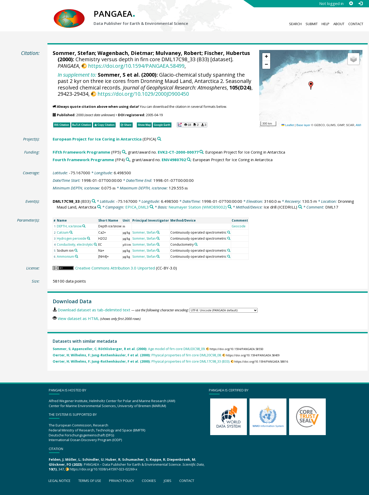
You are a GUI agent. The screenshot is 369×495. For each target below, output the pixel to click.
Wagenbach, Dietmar (125, 53)
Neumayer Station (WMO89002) (198, 207)
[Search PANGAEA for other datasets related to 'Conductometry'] (196, 244)
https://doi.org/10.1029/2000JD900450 (143, 93)
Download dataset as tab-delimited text (94, 309)
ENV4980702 (174, 159)
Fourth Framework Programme (83, 159)
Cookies (149, 480)
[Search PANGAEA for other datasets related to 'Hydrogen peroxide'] (88, 238)
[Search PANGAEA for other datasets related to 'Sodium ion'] (76, 250)
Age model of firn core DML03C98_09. (129, 349)
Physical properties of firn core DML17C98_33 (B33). (141, 361)
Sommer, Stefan (74, 53)
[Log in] (360, 3)
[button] (311, 85)
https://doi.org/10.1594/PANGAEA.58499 (136, 65)
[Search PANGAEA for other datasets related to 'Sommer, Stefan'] (158, 232)
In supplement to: (77, 74)
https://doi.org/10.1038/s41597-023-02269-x (103, 469)
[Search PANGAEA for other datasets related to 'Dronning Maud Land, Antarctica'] (99, 207)
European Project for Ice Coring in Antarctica (97, 139)
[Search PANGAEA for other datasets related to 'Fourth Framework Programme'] (128, 160)
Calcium (63, 232)
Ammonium (65, 256)
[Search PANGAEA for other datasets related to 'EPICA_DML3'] (152, 207)
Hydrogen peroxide (71, 238)
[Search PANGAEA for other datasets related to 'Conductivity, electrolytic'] (95, 244)
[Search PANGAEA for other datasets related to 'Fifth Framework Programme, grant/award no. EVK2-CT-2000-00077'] (201, 152)
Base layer (303, 125)
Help (325, 23)
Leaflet (287, 125)
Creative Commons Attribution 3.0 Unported (115, 268)
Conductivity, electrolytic (75, 244)
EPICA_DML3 (137, 207)
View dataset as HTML (78, 318)
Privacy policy (121, 480)
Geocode (239, 226)
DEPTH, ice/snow (69, 226)
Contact (355, 23)
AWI (358, 125)
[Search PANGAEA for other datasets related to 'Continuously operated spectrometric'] (228, 232)
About (338, 23)
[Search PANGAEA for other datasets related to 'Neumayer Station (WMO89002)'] (230, 207)
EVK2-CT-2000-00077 (178, 152)
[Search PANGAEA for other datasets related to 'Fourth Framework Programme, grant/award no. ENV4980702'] (189, 160)
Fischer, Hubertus (227, 53)
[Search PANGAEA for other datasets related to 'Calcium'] (71, 232)
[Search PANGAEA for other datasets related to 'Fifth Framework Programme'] (124, 152)
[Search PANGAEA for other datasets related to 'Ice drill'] (300, 207)
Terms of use (89, 480)
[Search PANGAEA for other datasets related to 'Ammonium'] (76, 256)
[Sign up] (351, 3)
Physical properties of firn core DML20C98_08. (137, 355)
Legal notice (59, 480)
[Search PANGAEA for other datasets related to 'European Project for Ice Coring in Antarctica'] (159, 139)
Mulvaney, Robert (178, 53)
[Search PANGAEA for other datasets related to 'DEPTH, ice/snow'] (83, 226)
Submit (312, 23)
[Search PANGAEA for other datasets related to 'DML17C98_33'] (94, 201)
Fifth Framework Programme (81, 152)
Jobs (167, 480)
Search (295, 23)
